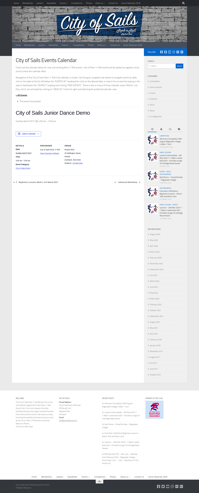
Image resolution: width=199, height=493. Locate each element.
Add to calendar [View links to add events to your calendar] (29, 134)
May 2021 (154, 328)
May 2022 (154, 293)
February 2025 (156, 258)
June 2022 (154, 287)
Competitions (76, 3)
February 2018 (156, 340)
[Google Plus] (181, 52)
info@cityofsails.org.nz (68, 420)
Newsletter (51, 3)
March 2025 (154, 252)
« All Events (21, 95)
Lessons (39, 3)
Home (16, 3)
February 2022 (156, 304)
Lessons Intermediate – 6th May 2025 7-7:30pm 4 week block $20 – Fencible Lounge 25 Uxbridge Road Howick (121, 415)
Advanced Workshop (128, 182)
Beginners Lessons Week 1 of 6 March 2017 (38, 182)
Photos (89, 3)
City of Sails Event (23, 168)
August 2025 (155, 234)
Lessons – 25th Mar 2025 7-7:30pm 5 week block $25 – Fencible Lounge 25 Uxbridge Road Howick (120, 445)
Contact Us (113, 3)
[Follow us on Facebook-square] (161, 52)
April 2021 (154, 334)
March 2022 (154, 299)
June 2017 (154, 369)
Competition (155, 81)
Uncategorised (156, 116)
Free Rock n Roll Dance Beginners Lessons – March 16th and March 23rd (171, 194)
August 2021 (155, 322)
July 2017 (153, 363)
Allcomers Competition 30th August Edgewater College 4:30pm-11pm (171, 141)
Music (152, 105)
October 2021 (155, 310)
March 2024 (154, 281)
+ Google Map (76, 163)
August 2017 (155, 357)
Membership (27, 3)
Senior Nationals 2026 (130, 3)
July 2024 (153, 275)
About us (99, 3)
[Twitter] (165, 52)
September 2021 (156, 316)
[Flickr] (177, 52)
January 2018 (155, 345)
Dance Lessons (156, 87)
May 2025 (154, 240)
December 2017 (156, 351)
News (152, 110)
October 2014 (155, 375)
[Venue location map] (102, 158)
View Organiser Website (49, 153)
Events (63, 3)
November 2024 (156, 263)
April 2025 (154, 246)
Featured (153, 99)
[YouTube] (169, 52)
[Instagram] (173, 52)
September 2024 (156, 269)
